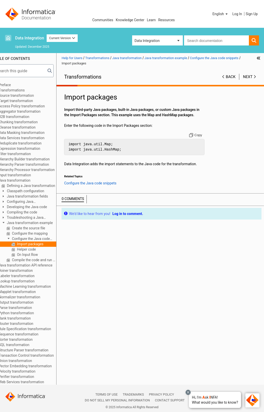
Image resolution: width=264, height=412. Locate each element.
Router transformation (25, 324)
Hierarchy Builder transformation (33, 159)
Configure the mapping (39, 233)
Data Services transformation (31, 138)
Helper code (35, 249)
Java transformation (24, 180)
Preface (14, 85)
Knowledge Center (130, 20)
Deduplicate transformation (29, 143)
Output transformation (25, 302)
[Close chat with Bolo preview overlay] (188, 392)
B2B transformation (23, 117)
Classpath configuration (35, 191)
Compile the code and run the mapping (43, 260)
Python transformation (26, 313)
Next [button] (248, 77)
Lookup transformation (26, 281)
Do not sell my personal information (117, 400)
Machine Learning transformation (34, 286)
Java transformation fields (36, 196)
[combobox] (216, 40)
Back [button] (231, 77)
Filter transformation (24, 154)
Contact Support (170, 400)
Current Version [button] (62, 38)
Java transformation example (39, 223)
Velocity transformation (26, 371)
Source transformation (26, 95)
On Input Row (37, 255)
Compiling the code (31, 212)
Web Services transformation (31, 382)
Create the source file (38, 228)
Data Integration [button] (147, 41)
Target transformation (25, 101)
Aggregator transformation (29, 111)
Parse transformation (25, 308)
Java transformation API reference (35, 265)
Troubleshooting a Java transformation (32, 217)
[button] (215, 400)
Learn (151, 20)
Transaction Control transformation (36, 355)
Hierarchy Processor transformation (36, 170)
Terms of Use (106, 394)
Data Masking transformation (31, 133)
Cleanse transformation (26, 127)
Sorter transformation (25, 339)
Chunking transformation (27, 122)
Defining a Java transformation (40, 186)
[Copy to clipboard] (198, 140)
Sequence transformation (28, 334)
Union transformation (25, 361)
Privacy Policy (161, 394)
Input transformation (24, 175)
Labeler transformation (26, 276)
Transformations (21, 90)
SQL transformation (23, 345)
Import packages (39, 244)
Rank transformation (24, 318)
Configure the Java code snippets (38, 239)
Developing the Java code (36, 207)
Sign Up (252, 14)
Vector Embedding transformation (35, 366)
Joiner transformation (25, 271)
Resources (166, 20)
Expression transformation (29, 149)
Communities (102, 20)
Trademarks (133, 394)
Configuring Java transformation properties (31, 202)
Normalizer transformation (29, 297)
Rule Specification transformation (34, 329)
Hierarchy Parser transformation (33, 164)
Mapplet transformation (26, 292)
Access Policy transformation (31, 106)
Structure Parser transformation (33, 350)
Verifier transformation (26, 377)
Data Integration (29, 38)
